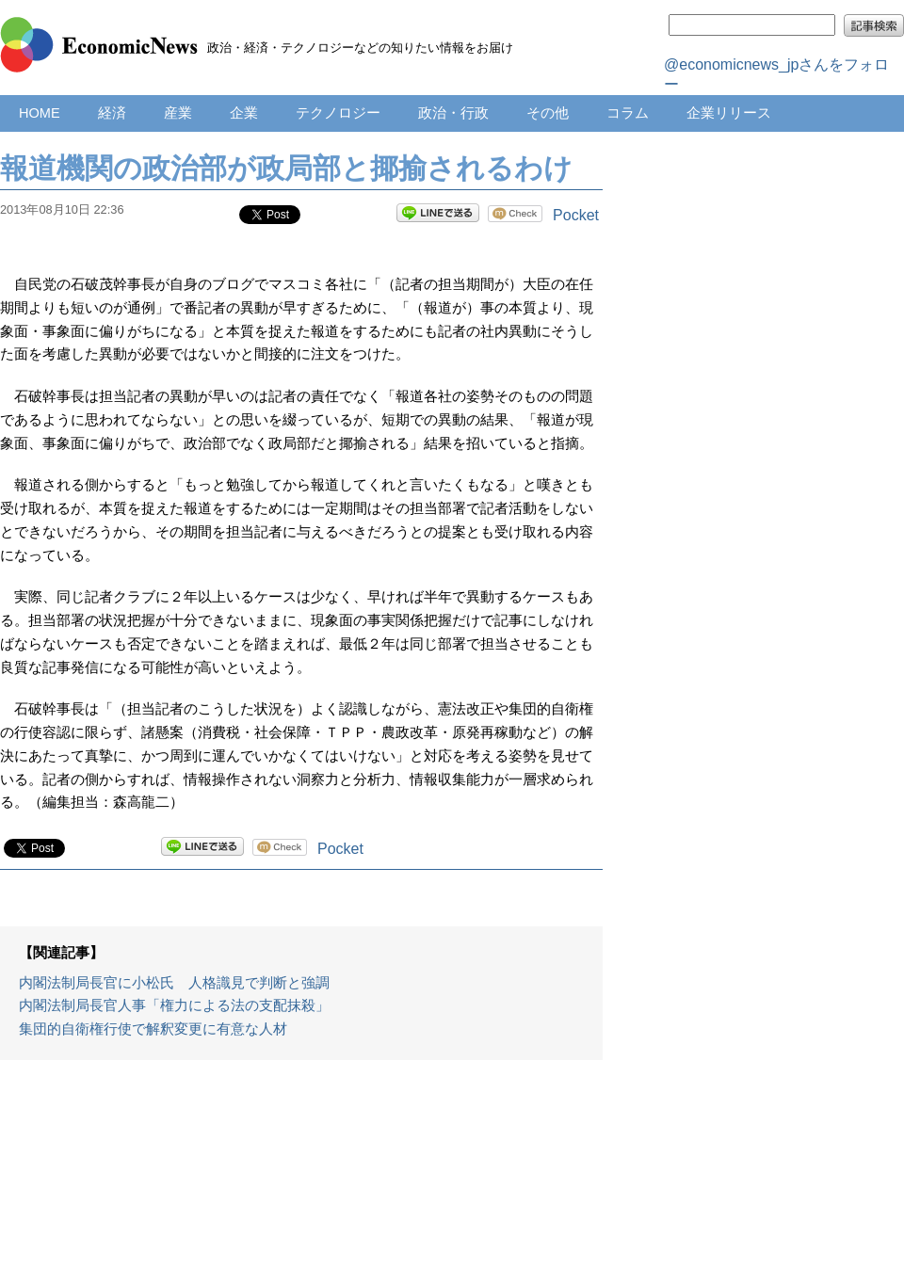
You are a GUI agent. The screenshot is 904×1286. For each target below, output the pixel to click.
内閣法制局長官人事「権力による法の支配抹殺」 (174, 1005)
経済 (112, 113)
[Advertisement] (302, 1182)
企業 (244, 113)
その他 (547, 113)
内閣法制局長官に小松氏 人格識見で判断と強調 (174, 982)
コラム (627, 113)
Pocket (576, 215)
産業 (178, 113)
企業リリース (728, 113)
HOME (39, 113)
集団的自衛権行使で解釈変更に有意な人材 (153, 1029)
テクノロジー (338, 113)
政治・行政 (453, 113)
